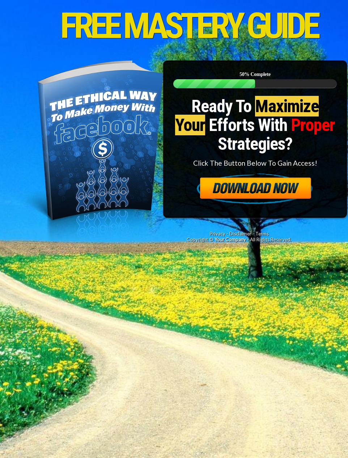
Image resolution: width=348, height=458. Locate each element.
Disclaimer (240, 234)
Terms (262, 234)
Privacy (217, 234)
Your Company (230, 239)
